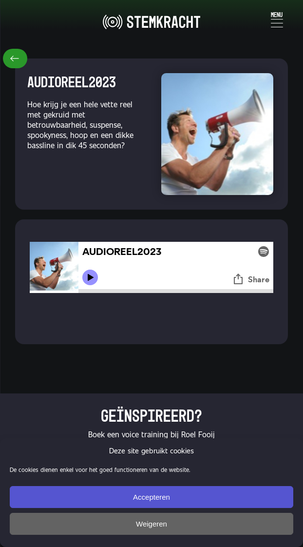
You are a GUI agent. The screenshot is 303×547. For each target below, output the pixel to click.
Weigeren (151, 524)
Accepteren (151, 497)
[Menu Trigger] (277, 18)
